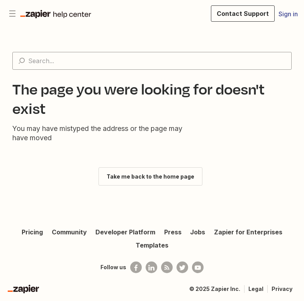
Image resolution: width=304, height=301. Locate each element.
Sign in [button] (288, 14)
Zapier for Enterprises (248, 232)
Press (173, 232)
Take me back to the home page (150, 176)
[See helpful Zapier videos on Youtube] (198, 267)
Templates (152, 245)
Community (69, 232)
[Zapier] (23, 289)
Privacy (282, 289)
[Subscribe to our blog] (167, 267)
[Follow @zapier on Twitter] (182, 267)
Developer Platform (125, 232)
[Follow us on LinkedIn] (151, 267)
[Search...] (152, 61)
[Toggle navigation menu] (12, 13)
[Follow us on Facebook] (136, 267)
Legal (255, 289)
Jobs (197, 232)
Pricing (32, 232)
